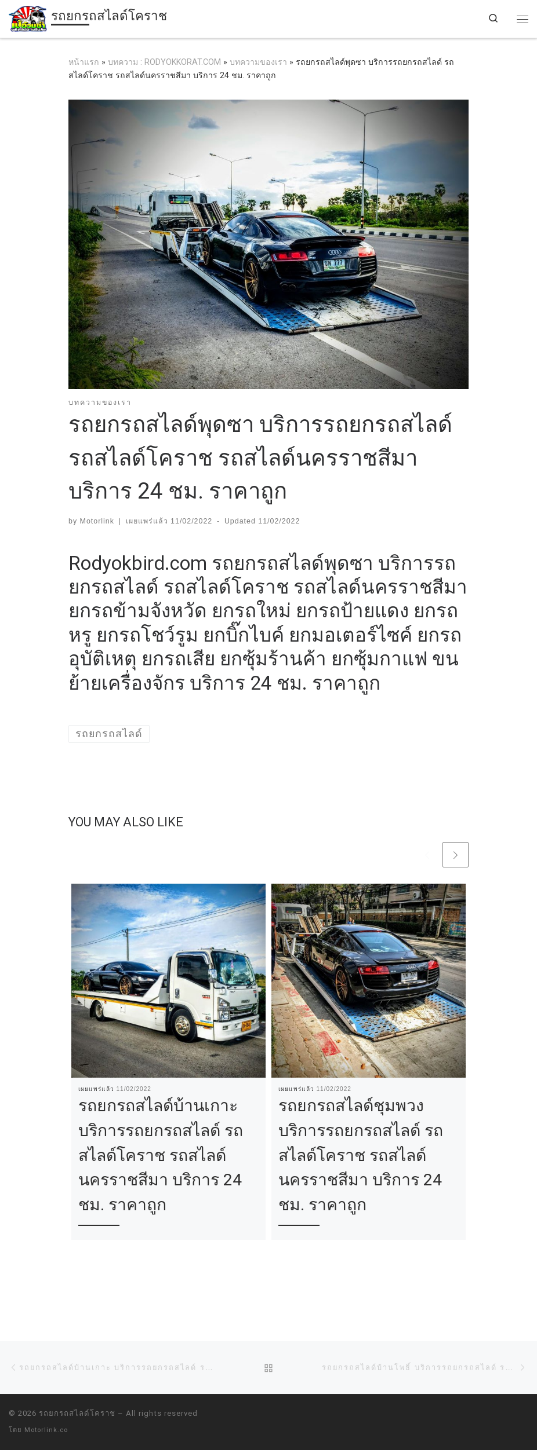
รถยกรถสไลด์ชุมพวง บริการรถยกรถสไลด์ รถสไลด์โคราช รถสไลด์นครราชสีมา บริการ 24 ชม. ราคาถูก (360, 1155)
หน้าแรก (83, 62)
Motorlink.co (46, 1430)
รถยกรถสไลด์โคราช (77, 1413)
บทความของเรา (258, 62)
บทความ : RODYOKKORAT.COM (164, 62)
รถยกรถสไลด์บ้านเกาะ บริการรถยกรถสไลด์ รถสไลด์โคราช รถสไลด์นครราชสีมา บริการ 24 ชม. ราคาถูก (160, 1155)
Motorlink (97, 521)
